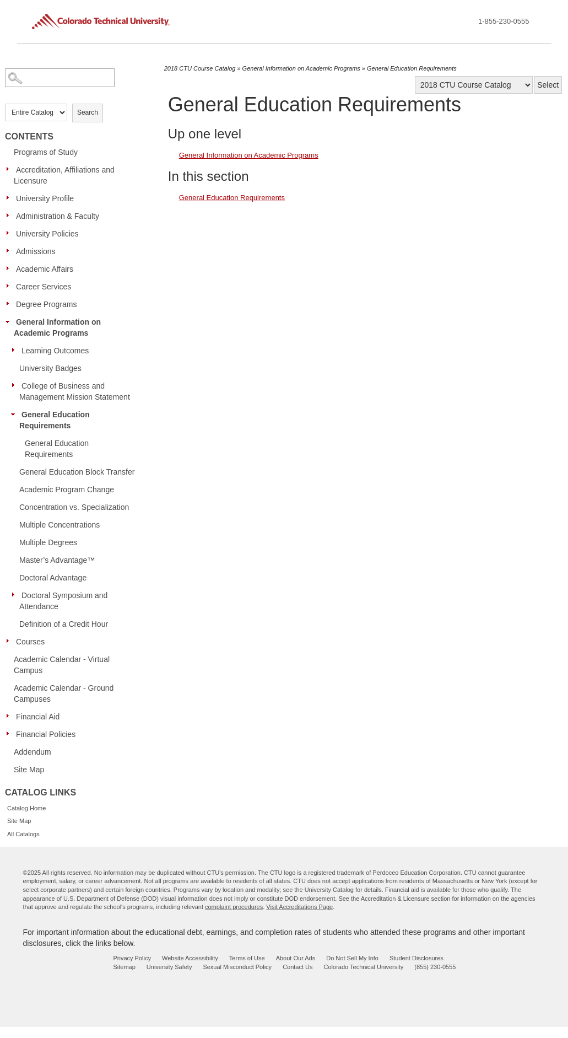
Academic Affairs (44, 269)
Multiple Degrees (48, 542)
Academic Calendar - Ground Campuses (63, 693)
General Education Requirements (54, 420)
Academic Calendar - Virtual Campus (62, 665)
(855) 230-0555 (435, 967)
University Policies (47, 233)
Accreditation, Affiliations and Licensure (64, 175)
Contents (29, 136)
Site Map (29, 769)
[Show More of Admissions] (10, 250)
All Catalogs (23, 834)
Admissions (36, 251)
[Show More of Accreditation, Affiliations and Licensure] (10, 169)
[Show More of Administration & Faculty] (10, 215)
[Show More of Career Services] (10, 286)
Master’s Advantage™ (57, 560)
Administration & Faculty (57, 216)
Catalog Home (26, 808)
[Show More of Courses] (10, 641)
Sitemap (124, 967)
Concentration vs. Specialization (74, 507)
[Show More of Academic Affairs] (10, 268)
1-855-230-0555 (503, 21)
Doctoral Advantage (52, 577)
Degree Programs (46, 304)
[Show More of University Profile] (10, 197)
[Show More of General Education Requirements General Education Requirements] (15, 413)
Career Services (43, 286)
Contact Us (297, 967)
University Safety (169, 967)
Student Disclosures (416, 958)
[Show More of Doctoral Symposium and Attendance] (15, 594)
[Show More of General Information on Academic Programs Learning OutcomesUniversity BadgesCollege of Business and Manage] (10, 321)
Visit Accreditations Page (299, 906)
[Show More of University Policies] (10, 233)
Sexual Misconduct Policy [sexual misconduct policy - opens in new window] (237, 967)
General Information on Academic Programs (57, 327)
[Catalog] (474, 85)
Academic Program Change (66, 489)
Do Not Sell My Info (352, 958)
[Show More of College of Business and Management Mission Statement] (15, 385)
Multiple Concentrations (59, 524)
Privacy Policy (132, 958)
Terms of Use (247, 958)
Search (87, 112)
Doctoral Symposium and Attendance (63, 601)
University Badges (50, 368)
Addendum (32, 751)
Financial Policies (45, 734)
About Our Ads (296, 958)
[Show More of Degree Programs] (10, 303)
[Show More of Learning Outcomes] (15, 350)
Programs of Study (46, 152)
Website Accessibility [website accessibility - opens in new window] (190, 958)
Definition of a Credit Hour (63, 624)
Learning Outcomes (55, 350)
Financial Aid (37, 716)
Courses (30, 641)
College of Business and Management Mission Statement (74, 391)
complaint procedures (234, 906)
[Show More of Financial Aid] (10, 716)
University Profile (45, 198)
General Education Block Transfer (76, 471)
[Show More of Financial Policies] (10, 733)
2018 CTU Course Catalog (200, 68)
